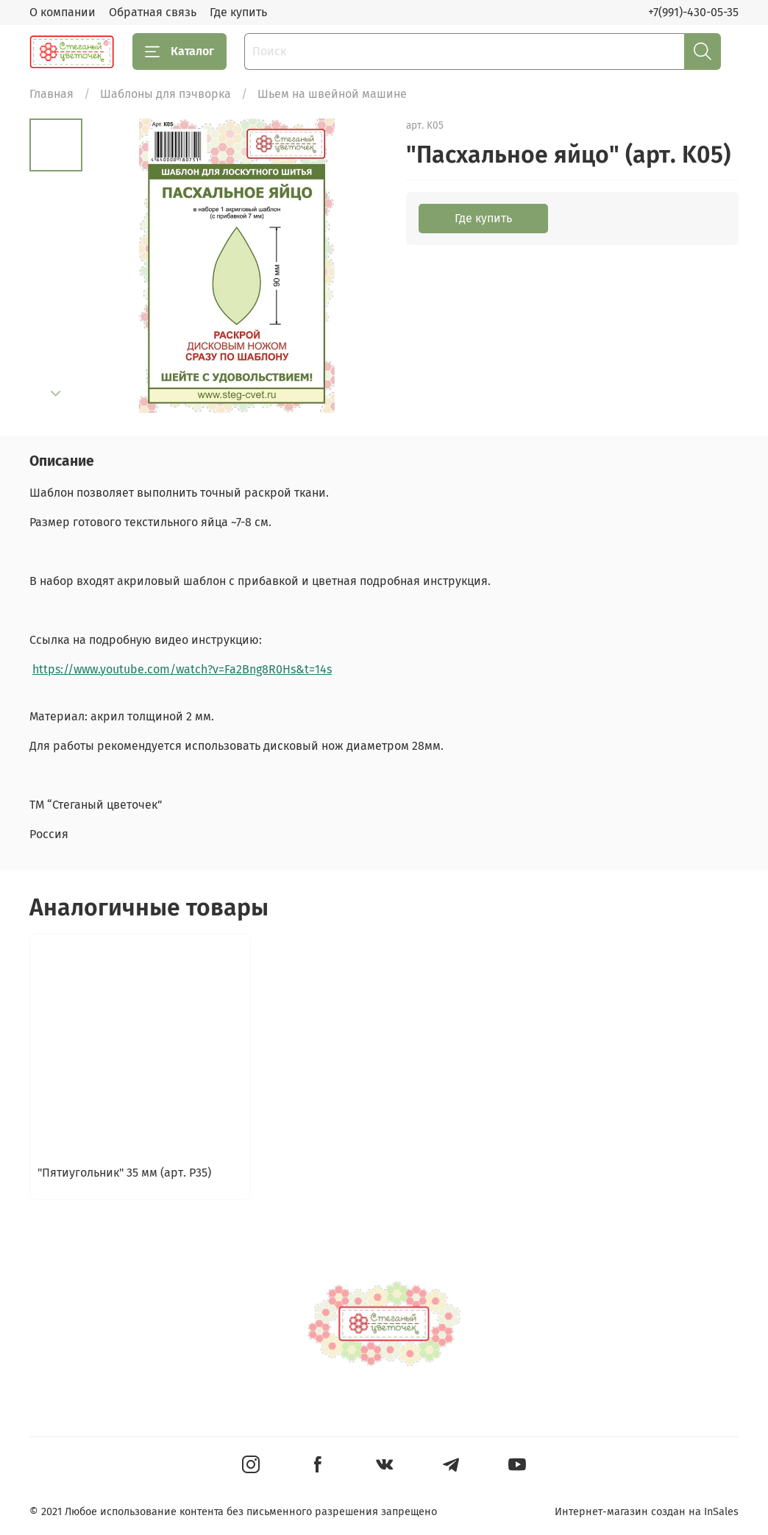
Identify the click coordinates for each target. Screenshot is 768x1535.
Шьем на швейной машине (332, 94)
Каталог (179, 51)
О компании (62, 12)
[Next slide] (56, 393)
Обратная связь (152, 12)
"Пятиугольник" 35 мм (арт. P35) (124, 1173)
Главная (51, 94)
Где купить (238, 12)
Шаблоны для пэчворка (165, 94)
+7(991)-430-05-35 (693, 12)
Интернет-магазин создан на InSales (647, 1512)
